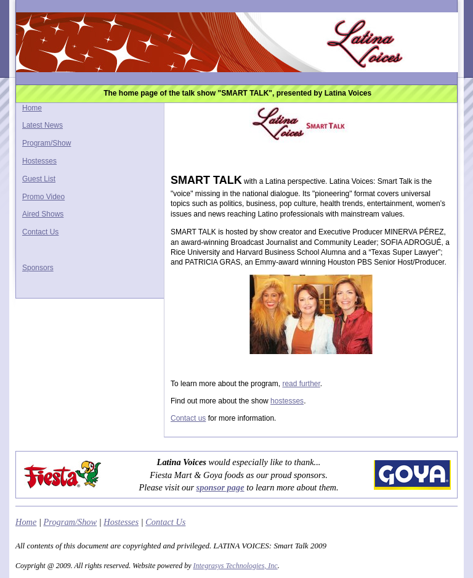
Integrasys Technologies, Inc (235, 565)
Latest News (42, 125)
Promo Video (43, 196)
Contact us (188, 418)
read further (301, 383)
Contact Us (40, 232)
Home (32, 108)
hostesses (287, 401)
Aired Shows (42, 214)
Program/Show (46, 143)
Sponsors (38, 267)
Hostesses (39, 161)
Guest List (38, 179)
